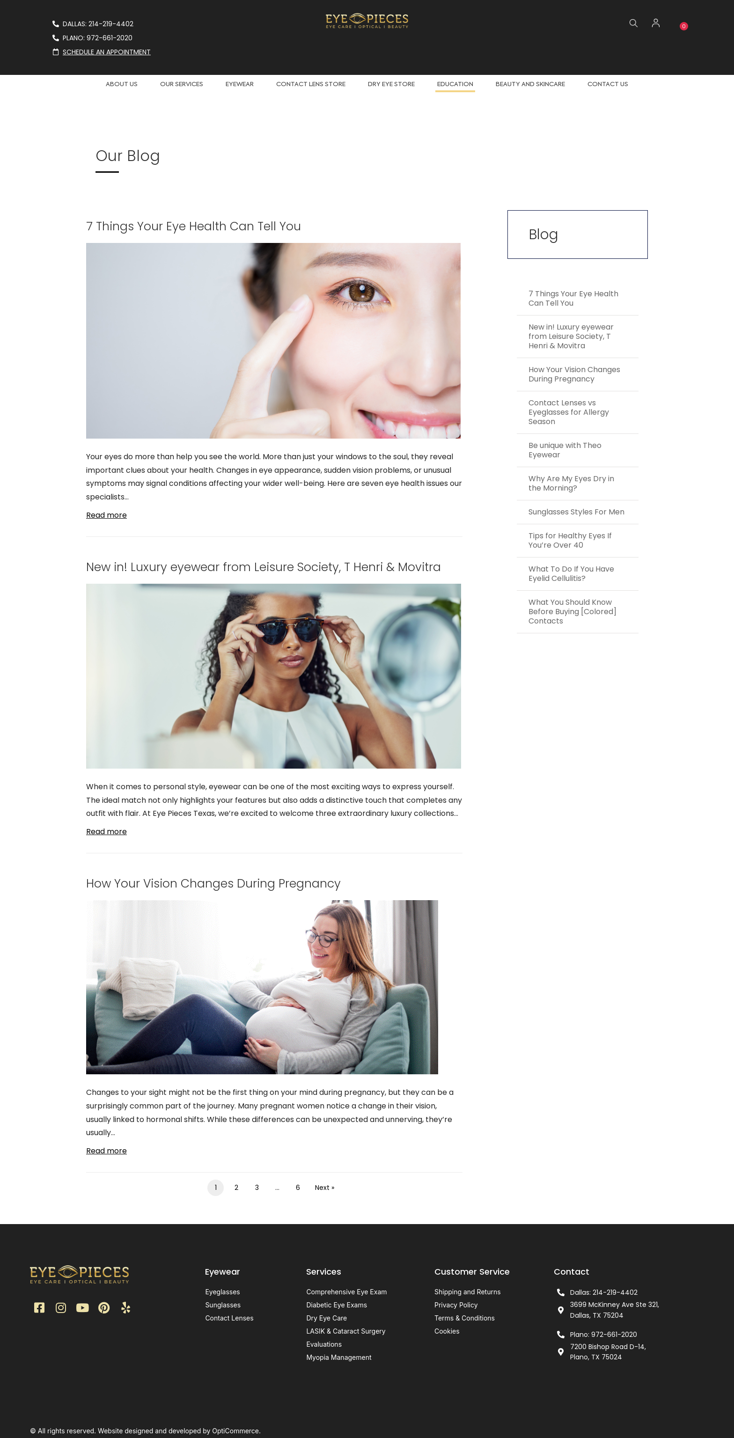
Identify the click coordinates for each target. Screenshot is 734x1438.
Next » (324, 1187)
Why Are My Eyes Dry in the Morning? (571, 483)
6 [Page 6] (298, 1187)
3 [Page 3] (257, 1187)
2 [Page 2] (236, 1187)
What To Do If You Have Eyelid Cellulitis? (571, 574)
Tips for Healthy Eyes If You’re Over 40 (570, 540)
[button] (39, 1310)
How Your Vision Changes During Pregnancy (213, 883)
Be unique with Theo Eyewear (565, 450)
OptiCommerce (235, 1431)
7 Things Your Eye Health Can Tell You (193, 226)
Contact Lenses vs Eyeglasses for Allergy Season (568, 412)
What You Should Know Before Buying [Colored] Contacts (572, 611)
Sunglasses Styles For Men (576, 511)
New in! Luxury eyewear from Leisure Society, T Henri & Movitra (263, 567)
